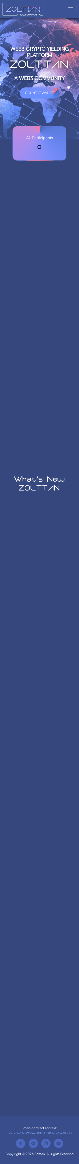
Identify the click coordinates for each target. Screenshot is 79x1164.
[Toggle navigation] (70, 9)
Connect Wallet (39, 93)
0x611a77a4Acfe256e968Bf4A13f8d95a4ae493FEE (40, 1133)
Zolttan (40, 1154)
